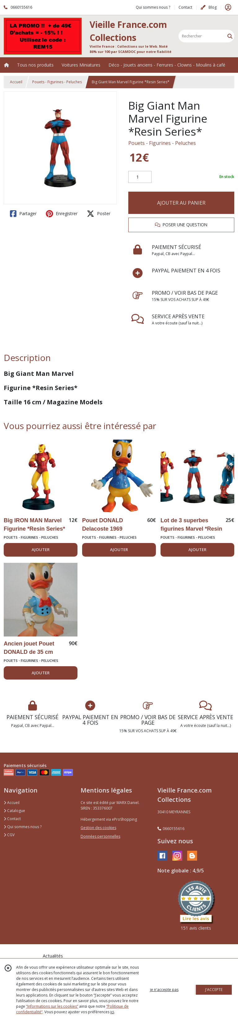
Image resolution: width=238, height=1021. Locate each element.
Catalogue (14, 810)
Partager (23, 213)
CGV (9, 834)
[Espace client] (228, 7)
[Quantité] (140, 177)
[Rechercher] (230, 36)
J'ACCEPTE (214, 989)
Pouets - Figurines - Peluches (57, 82)
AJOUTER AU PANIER (181, 202)
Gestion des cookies (98, 827)
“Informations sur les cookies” (52, 1006)
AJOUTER (41, 549)
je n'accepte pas (164, 989)
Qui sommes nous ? (23, 826)
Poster (98, 213)
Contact (185, 7)
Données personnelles (100, 836)
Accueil (16, 82)
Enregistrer (61, 213)
